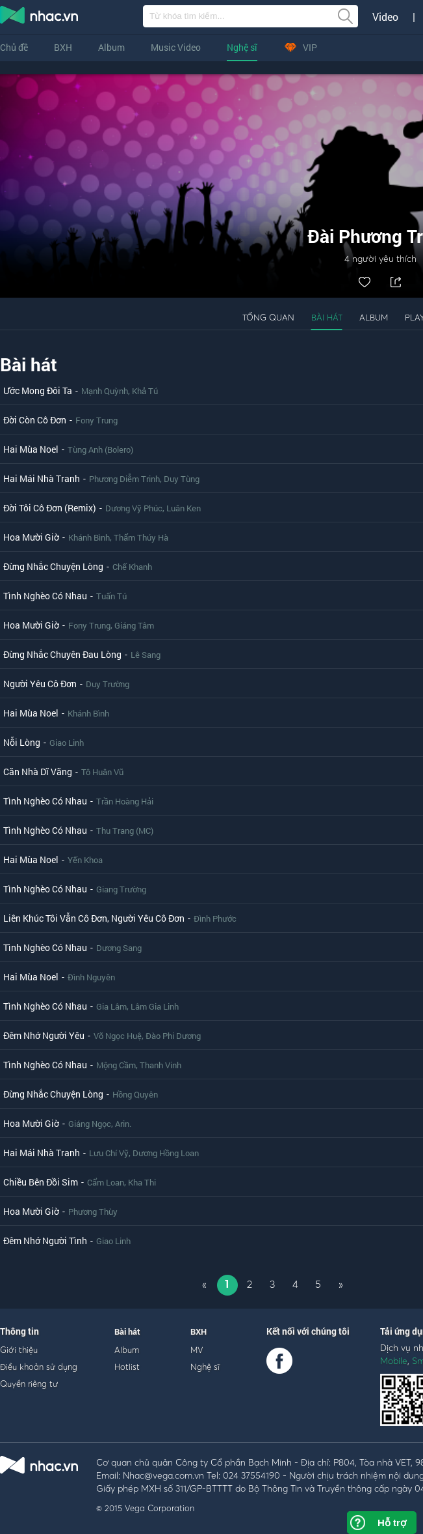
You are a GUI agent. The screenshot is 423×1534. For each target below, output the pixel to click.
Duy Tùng (181, 479)
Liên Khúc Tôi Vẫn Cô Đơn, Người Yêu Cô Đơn (94, 918)
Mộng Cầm (116, 1065)
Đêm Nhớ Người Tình (45, 1240)
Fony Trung (96, 420)
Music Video (176, 47)
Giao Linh (66, 742)
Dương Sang (119, 948)
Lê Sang (145, 654)
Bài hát (326, 317)
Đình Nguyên (91, 977)
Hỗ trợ (392, 1522)
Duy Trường (107, 684)
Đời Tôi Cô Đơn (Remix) (49, 508)
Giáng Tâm (134, 625)
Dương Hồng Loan (166, 1153)
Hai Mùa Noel (30, 449)
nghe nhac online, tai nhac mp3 (39, 17)
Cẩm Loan (105, 1182)
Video (385, 16)
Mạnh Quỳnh (104, 391)
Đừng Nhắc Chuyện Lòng (53, 566)
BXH (63, 47)
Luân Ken (183, 508)
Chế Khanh (132, 567)
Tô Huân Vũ (102, 772)
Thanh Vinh (160, 1065)
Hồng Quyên (135, 1094)
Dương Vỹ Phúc (133, 508)
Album (111, 47)
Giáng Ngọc (89, 1123)
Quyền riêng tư (29, 1383)
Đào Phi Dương (173, 1036)
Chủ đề (14, 47)
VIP (300, 47)
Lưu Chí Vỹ (109, 1153)
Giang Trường (121, 889)
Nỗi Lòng (21, 742)
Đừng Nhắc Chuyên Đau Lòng (62, 654)
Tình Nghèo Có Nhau (45, 595)
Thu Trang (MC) (124, 830)
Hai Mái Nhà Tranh (41, 478)
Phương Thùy (93, 1211)
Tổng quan (268, 317)
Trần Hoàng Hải (124, 801)
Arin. (123, 1123)
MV (196, 1349)
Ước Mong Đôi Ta (37, 390)
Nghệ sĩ (242, 47)
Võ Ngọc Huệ (118, 1036)
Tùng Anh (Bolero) (100, 449)
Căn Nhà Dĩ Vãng (37, 771)
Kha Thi (142, 1182)
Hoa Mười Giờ (31, 537)
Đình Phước (215, 918)
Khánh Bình (89, 537)
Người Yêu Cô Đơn (40, 683)
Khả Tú (145, 391)
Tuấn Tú (111, 596)
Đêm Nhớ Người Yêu (43, 1035)
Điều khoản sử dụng (38, 1366)
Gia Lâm (111, 1006)
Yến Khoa (85, 860)
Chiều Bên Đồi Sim (40, 1182)
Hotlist (127, 1366)
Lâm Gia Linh (155, 1006)
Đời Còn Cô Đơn (34, 420)
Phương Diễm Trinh (124, 479)
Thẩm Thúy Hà (141, 537)
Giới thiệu (19, 1349)
